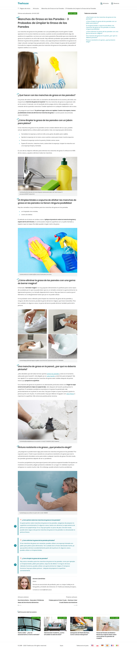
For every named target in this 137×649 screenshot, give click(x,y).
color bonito (51, 376)
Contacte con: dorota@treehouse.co (42, 589)
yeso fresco (70, 393)
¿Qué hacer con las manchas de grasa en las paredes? (101, 18)
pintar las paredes (53, 373)
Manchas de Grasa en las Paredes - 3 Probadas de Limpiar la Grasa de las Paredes (69, 8)
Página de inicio (25, 8)
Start (61, 645)
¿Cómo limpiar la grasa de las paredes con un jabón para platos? (101, 22)
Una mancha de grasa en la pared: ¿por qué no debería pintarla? (101, 36)
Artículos (36, 8)
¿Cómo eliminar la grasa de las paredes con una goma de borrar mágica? (102, 32)
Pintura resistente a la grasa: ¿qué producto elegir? (100, 40)
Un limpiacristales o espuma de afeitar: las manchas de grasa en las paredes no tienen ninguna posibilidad (100, 27)
